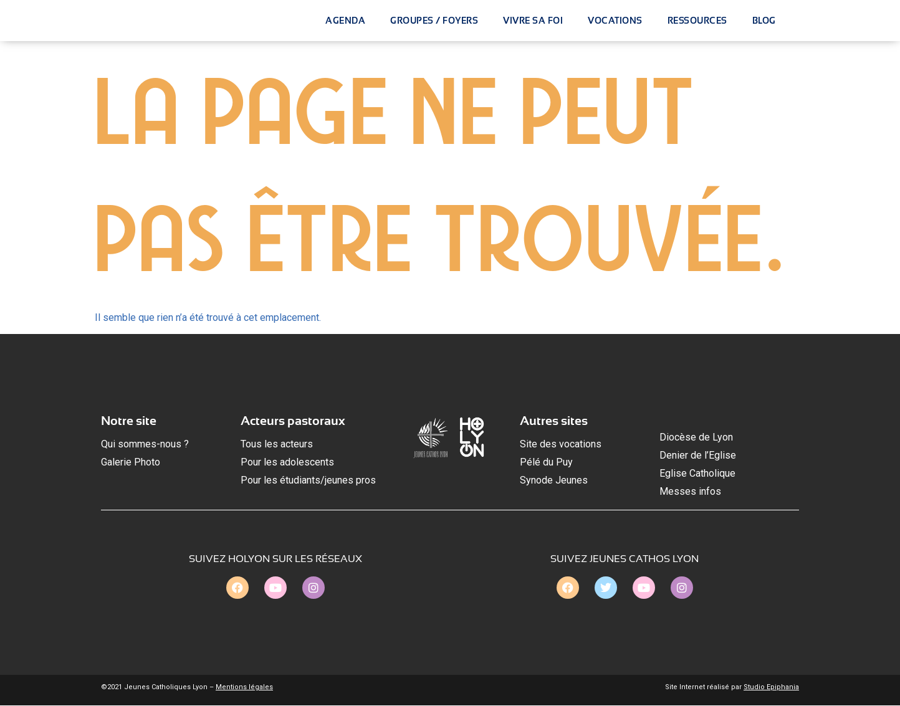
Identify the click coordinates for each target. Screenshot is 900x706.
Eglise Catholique (697, 473)
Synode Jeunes (554, 480)
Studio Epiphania (771, 687)
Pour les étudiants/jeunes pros (308, 480)
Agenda (345, 21)
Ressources (697, 21)
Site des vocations (560, 445)
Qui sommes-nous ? (145, 445)
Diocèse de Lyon (696, 438)
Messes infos (690, 491)
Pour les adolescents (287, 463)
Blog (764, 21)
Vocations (615, 21)
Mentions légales (244, 687)
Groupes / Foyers (434, 21)
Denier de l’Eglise (697, 455)
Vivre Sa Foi (533, 21)
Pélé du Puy (546, 463)
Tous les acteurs (277, 445)
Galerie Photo (130, 463)
